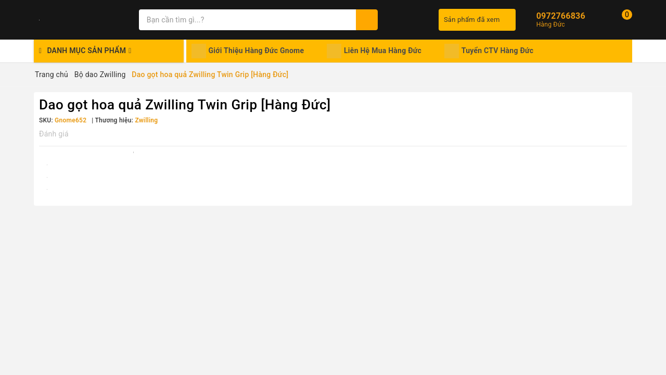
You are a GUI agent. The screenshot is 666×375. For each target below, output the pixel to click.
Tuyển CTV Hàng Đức (489, 51)
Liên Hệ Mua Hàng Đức (374, 51)
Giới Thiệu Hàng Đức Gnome (247, 51)
